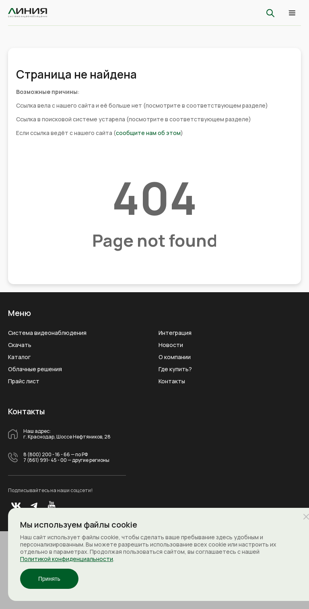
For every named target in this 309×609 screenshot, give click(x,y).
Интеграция (175, 333)
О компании (175, 357)
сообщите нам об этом (148, 133)
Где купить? (175, 369)
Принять (49, 579)
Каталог (19, 357)
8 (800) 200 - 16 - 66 (46, 454)
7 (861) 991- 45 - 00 (45, 460)
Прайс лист (23, 381)
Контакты (172, 381)
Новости (171, 345)
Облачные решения (35, 369)
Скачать (19, 345)
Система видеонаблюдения (47, 333)
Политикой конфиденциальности (66, 559)
